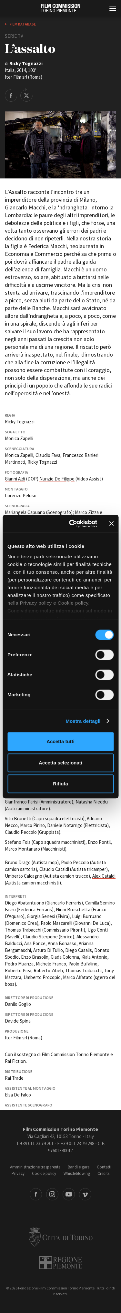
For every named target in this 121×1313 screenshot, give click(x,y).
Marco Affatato (78, 977)
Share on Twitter (26, 95)
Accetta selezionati (60, 762)
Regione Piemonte (60, 1262)
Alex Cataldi (104, 876)
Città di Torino (61, 1237)
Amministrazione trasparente (35, 1167)
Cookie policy (44, 1173)
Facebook (36, 1194)
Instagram (52, 1194)
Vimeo (85, 1194)
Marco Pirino (32, 825)
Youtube (69, 1194)
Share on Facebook (11, 95)
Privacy (18, 1173)
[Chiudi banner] (111, 523)
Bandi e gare (78, 1167)
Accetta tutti (60, 741)
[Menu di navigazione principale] (112, 9)
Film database (22, 24)
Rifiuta (60, 783)
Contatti (104, 1167)
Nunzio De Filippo (57, 479)
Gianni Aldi (15, 479)
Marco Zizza (87, 512)
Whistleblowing (77, 1173)
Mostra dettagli (83, 721)
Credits (103, 1173)
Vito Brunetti (18, 818)
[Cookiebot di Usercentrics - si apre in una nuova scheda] (72, 524)
